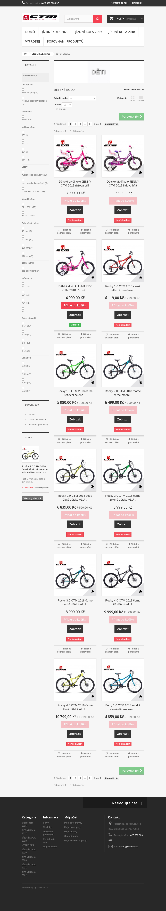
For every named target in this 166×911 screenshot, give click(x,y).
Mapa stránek (50, 846)
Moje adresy (70, 831)
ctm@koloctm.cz (129, 846)
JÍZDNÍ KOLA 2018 (122, 32)
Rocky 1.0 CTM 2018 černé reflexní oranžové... (122, 288)
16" (26, 286)
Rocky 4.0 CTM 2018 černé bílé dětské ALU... (122, 602)
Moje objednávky (73, 822)
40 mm (27, 231)
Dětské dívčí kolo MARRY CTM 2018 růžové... (75, 288)
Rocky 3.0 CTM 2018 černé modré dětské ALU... (75, 602)
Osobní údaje (71, 836)
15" (25, 135)
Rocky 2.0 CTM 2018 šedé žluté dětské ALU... (75, 497)
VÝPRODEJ (28, 845)
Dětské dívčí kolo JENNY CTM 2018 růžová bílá (75, 183)
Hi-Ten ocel (29, 215)
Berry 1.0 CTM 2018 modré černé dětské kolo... (122, 707)
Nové (26, 119)
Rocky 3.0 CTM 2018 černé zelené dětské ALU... (122, 497)
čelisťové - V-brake (33, 191)
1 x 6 (26, 334)
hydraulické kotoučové (34, 175)
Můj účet (71, 817)
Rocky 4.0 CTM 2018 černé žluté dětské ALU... (75, 707)
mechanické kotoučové (35, 183)
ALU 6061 (29, 207)
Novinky (47, 827)
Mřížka (132, 98)
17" (25, 143)
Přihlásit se (137, 3)
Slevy (28, 437)
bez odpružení (31, 271)
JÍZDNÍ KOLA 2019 (88, 32)
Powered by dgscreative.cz (35, 887)
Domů (30, 32)
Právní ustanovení (36, 419)
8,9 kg (26, 382)
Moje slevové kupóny (75, 840)
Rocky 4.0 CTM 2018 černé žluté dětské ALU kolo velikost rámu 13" (35, 469)
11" (26, 160)
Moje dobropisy (72, 827)
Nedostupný (30, 92)
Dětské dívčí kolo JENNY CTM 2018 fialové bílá (123, 183)
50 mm (27, 239)
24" (26, 303)
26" (25, 311)
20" (26, 295)
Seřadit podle (61, 98)
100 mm (27, 248)
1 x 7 (26, 342)
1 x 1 (26, 326)
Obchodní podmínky (37, 424)
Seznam (140, 98)
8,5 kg (26, 374)
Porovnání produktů (65, 41)
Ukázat (57, 104)
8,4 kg (26, 365)
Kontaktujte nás (119, 3)
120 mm (27, 256)
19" (25, 152)
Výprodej (32, 41)
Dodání (31, 414)
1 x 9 (26, 351)
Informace (32, 405)
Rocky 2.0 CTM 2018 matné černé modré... (123, 393)
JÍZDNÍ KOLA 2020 (55, 32)
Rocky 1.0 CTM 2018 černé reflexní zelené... (75, 393)
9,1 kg (26, 390)
